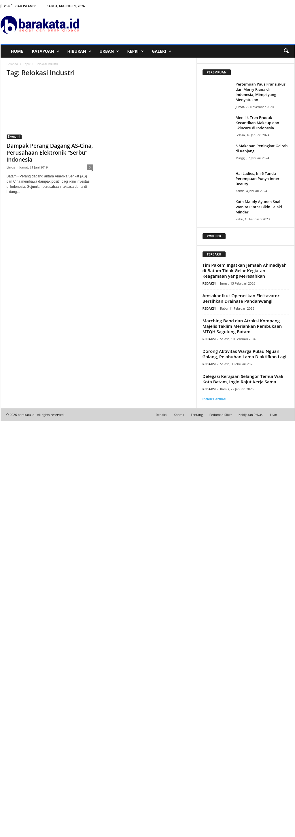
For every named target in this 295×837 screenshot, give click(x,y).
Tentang (197, 414)
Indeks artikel (214, 399)
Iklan (273, 414)
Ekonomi (14, 137)
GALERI (161, 51)
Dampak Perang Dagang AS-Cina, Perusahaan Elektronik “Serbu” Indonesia (50, 152)
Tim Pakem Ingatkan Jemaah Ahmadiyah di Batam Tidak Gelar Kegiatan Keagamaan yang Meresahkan (245, 270)
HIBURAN (79, 51)
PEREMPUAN (217, 72)
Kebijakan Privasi (251, 414)
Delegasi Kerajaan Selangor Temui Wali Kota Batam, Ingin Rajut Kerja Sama (243, 379)
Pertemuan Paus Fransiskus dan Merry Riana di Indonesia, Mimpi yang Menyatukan (261, 92)
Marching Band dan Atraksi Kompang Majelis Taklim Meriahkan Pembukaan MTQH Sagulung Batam (242, 326)
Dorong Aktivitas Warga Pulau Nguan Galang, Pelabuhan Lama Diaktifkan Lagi (244, 353)
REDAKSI (209, 283)
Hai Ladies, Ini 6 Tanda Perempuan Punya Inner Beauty (257, 178)
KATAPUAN (45, 51)
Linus (11, 167)
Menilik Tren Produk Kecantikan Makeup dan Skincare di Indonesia (257, 122)
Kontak (179, 414)
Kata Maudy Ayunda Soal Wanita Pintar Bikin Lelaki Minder (259, 207)
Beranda (12, 64)
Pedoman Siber (220, 414)
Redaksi (161, 414)
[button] (286, 51)
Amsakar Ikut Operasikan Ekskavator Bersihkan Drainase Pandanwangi (241, 298)
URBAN (109, 51)
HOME (17, 51)
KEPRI (135, 51)
